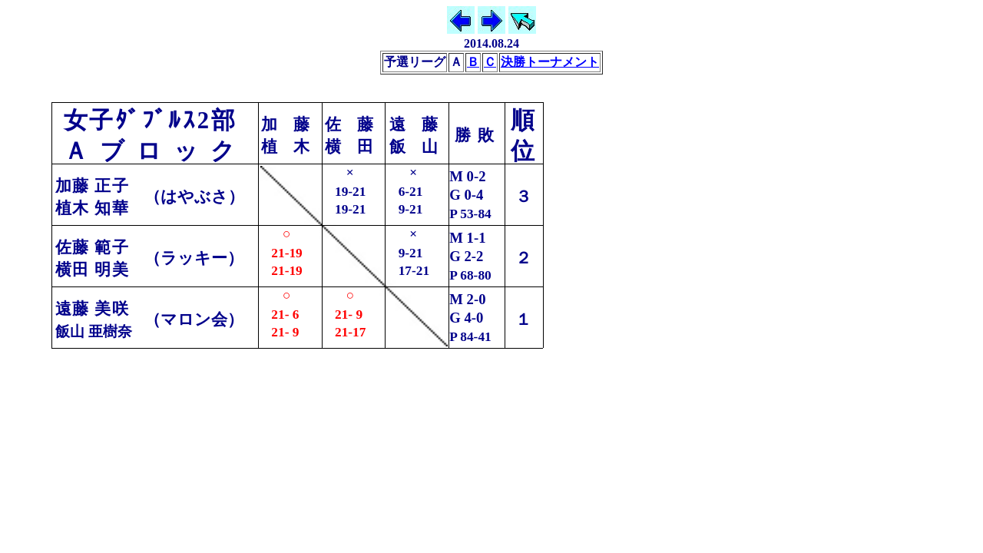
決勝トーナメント (550, 61)
